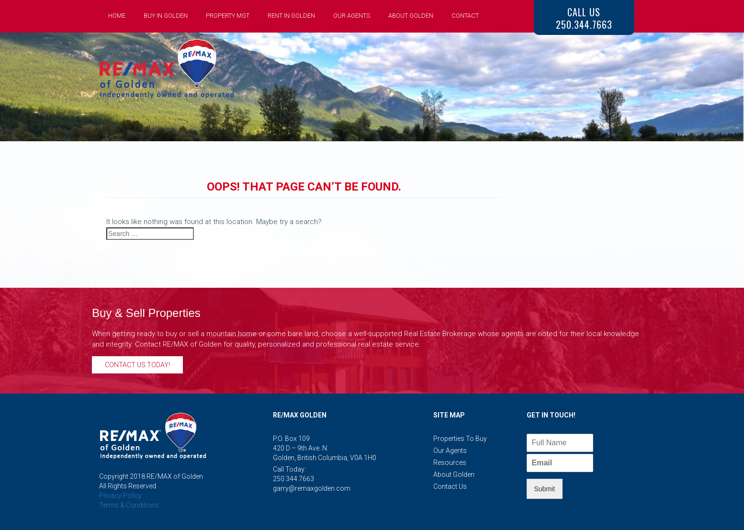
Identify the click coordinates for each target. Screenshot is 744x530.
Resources (449, 462)
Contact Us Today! (137, 365)
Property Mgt (227, 15)
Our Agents (351, 15)
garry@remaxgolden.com (311, 488)
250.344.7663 (293, 479)
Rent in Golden (291, 15)
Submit (544, 489)
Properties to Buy (460, 438)
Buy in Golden (166, 15)
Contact (465, 15)
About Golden (410, 15)
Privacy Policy (120, 495)
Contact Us (450, 486)
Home (116, 15)
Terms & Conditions (129, 505)
